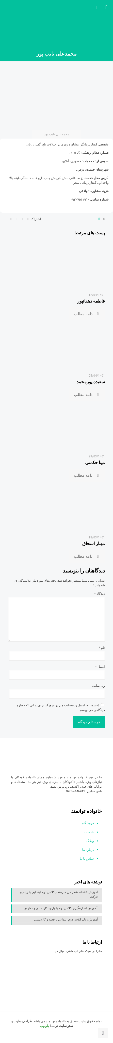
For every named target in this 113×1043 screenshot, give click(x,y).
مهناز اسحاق (93, 543)
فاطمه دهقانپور (91, 301)
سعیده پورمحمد (91, 381)
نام (102, 648)
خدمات (89, 832)
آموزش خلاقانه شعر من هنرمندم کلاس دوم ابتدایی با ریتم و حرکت (59, 894)
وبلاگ (90, 841)
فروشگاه (88, 823)
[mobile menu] (106, 7)
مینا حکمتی (95, 462)
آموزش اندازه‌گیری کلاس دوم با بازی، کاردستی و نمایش (61, 908)
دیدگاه (99, 593)
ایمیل (100, 667)
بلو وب (44, 1026)
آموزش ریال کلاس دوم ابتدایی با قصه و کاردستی (66, 919)
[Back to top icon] (103, 1033)
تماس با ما (87, 858)
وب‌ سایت (98, 686)
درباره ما (88, 850)
